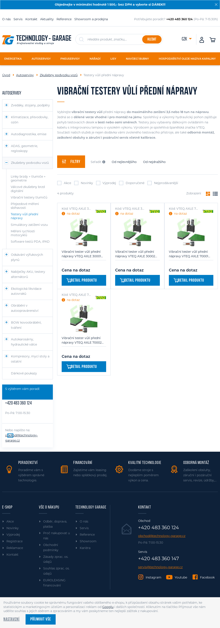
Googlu (107, 607)
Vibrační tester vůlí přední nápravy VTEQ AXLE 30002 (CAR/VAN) (135, 254)
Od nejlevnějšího (124, 162)
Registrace (14, 541)
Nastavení (11, 619)
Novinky (83, 183)
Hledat (151, 39)
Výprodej (106, 183)
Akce (64, 183)
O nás (6, 19)
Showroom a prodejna (91, 19)
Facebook (207, 577)
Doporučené (131, 183)
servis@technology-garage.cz (160, 567)
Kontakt (31, 19)
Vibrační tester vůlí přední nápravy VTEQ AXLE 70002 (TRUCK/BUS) (82, 340)
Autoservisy (25, 75)
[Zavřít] (216, 4)
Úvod (6, 75)
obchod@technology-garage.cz (161, 536)
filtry (71, 161)
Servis (18, 19)
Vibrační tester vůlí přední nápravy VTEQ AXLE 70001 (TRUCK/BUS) (188, 254)
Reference (64, 19)
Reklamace (14, 548)
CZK (185, 39)
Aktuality (47, 19)
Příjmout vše (40, 619)
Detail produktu (81, 280)
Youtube (181, 577)
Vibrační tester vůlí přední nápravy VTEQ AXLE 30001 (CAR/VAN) (81, 254)
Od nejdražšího (154, 162)
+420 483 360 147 (158, 558)
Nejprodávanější (162, 183)
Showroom (88, 541)
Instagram (153, 577)
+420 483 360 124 (18, 403)
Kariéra (85, 548)
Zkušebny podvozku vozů (59, 75)
